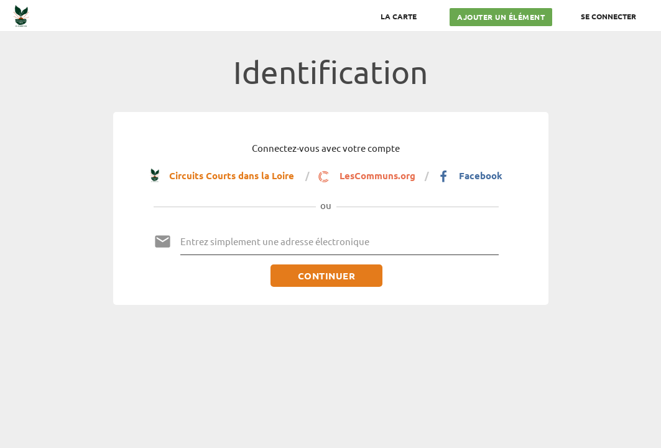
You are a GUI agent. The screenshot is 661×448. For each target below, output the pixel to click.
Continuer (326, 275)
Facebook (469, 176)
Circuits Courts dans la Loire (223, 175)
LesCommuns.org (366, 176)
